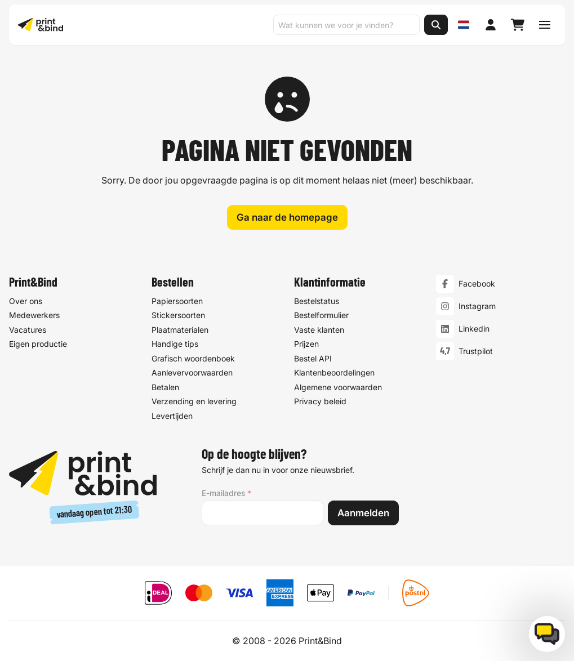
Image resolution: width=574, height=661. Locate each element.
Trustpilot (476, 351)
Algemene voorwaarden (338, 387)
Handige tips (175, 344)
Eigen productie (38, 344)
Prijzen (306, 344)
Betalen (165, 387)
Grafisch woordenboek (193, 358)
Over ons (25, 301)
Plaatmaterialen (180, 329)
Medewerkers (34, 315)
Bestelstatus (316, 301)
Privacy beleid (320, 401)
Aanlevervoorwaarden (192, 372)
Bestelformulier (321, 315)
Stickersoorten (178, 315)
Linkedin (474, 328)
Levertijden (172, 416)
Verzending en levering (194, 401)
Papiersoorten (177, 301)
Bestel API (313, 358)
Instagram (477, 306)
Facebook (477, 283)
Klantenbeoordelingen (334, 372)
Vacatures (27, 329)
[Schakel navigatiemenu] (544, 25)
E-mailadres (226, 493)
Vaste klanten (319, 329)
